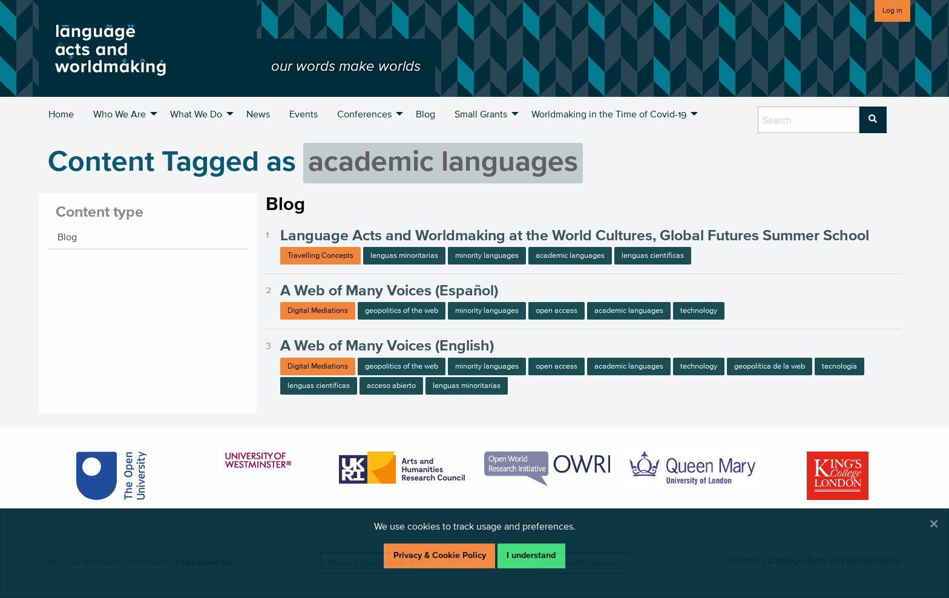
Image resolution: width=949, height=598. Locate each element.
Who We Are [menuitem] (119, 113)
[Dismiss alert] (934, 523)
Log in (892, 10)
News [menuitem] (258, 113)
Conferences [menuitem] (364, 113)
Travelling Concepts (320, 255)
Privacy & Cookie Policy (439, 555)
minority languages (487, 255)
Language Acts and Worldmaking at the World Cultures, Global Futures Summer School (574, 234)
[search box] (808, 120)
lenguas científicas (653, 255)
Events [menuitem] (303, 113)
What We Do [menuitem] (196, 113)
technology (698, 310)
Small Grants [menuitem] (481, 113)
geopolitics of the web (401, 310)
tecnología (839, 365)
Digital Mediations (317, 310)
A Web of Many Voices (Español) (389, 289)
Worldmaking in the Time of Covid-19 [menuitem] (608, 113)
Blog (67, 236)
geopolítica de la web (769, 365)
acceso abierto (391, 385)
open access (556, 310)
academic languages (570, 255)
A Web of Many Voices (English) (387, 345)
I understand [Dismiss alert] (531, 555)
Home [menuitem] (61, 113)
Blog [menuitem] (425, 113)
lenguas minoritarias (404, 255)
